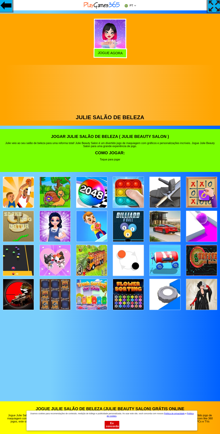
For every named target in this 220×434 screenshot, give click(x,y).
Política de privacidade (174, 413)
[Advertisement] (110, 89)
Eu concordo (112, 425)
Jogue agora (109, 53)
